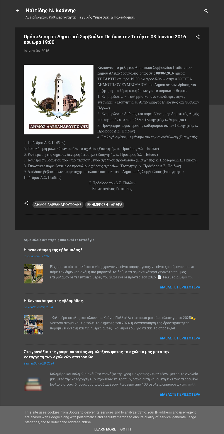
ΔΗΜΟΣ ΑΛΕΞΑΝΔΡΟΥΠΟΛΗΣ (57, 205)
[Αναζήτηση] (206, 12)
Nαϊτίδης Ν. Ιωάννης (50, 10)
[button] (197, 37)
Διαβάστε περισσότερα (180, 287)
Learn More (105, 429)
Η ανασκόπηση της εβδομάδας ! (53, 250)
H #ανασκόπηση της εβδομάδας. (54, 300)
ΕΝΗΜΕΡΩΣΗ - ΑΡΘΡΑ (104, 205)
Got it (126, 429)
